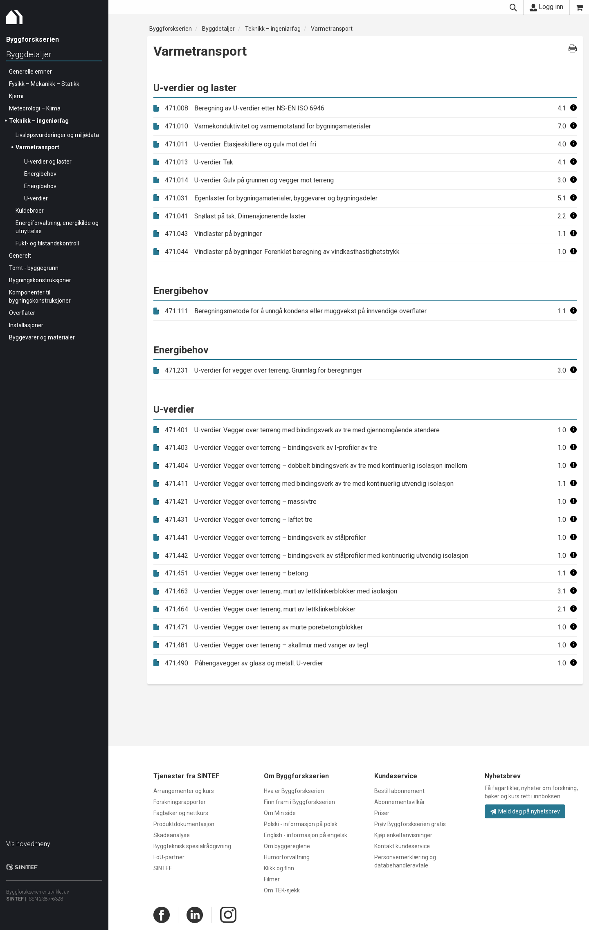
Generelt (20, 255)
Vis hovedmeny (28, 844)
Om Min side (280, 813)
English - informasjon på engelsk (305, 835)
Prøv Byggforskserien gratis (410, 824)
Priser (381, 813)
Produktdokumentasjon (183, 824)
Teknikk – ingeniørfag (39, 120)
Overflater (22, 313)
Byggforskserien (170, 28)
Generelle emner (30, 71)
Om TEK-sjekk (282, 890)
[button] (573, 108)
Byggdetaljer (29, 54)
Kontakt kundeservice (402, 846)
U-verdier (36, 198)
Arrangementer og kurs (183, 791)
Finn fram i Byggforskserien (299, 802)
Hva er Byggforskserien (294, 791)
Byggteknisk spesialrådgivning (192, 846)
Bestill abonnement (399, 791)
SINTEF (15, 899)
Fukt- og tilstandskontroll (47, 243)
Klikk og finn (279, 868)
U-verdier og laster (48, 161)
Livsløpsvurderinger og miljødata (57, 135)
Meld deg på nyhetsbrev (525, 811)
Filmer (272, 879)
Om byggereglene (287, 846)
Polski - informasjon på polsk (300, 824)
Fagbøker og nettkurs (180, 813)
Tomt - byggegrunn (33, 268)
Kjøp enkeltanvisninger (403, 835)
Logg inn (546, 7)
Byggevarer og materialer (42, 337)
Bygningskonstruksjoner (40, 280)
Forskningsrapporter (179, 802)
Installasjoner (26, 325)
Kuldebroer (30, 210)
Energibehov (40, 174)
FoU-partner (168, 857)
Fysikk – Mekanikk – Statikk (44, 84)
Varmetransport (37, 147)
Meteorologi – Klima (35, 108)
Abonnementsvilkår (399, 802)
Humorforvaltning (287, 857)
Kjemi (16, 96)
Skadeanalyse (171, 835)
